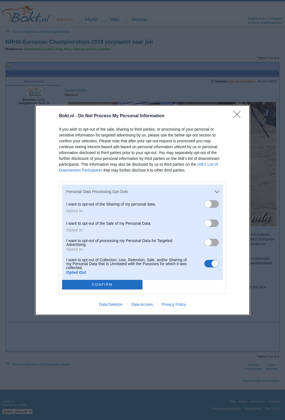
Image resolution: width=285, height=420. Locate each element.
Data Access (142, 304)
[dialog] (142, 210)
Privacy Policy (174, 304)
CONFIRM (102, 284)
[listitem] (142, 192)
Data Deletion (111, 304)
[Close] (239, 116)
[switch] (211, 204)
